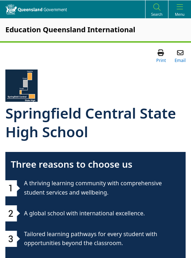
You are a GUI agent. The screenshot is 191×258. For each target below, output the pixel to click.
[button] (161, 56)
